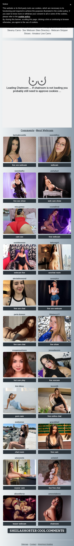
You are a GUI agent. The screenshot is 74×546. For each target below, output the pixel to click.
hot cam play (19, 380)
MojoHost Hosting (45, 544)
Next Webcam (44, 130)
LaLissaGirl (54, 243)
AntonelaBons (54, 494)
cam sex (19, 237)
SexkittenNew (19, 243)
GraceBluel (54, 422)
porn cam (19, 416)
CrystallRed (54, 207)
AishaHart (54, 171)
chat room (19, 452)
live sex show (19, 201)
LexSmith (54, 386)
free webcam (54, 237)
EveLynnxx (19, 422)
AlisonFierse (19, 494)
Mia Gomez (19, 207)
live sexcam (54, 380)
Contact (33, 544)
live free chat (54, 488)
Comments (27, 130)
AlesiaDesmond (19, 278)
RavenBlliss (54, 135)
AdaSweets (19, 458)
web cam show (54, 201)
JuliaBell (54, 458)
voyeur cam (19, 488)
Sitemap (24, 544)
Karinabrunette (19, 135)
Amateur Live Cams (41, 33)
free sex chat (19, 308)
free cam (54, 452)
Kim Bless (19, 386)
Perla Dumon (19, 314)
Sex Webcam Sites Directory (36, 30)
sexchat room (54, 273)
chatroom (54, 524)
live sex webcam (19, 165)
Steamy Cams (14, 30)
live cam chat (19, 344)
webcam (54, 165)
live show (54, 344)
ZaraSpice (54, 278)
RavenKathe (19, 171)
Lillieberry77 (54, 314)
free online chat (54, 416)
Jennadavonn (54, 350)
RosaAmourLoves (19, 350)
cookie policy (24, 17)
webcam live (19, 273)
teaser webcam (19, 524)
